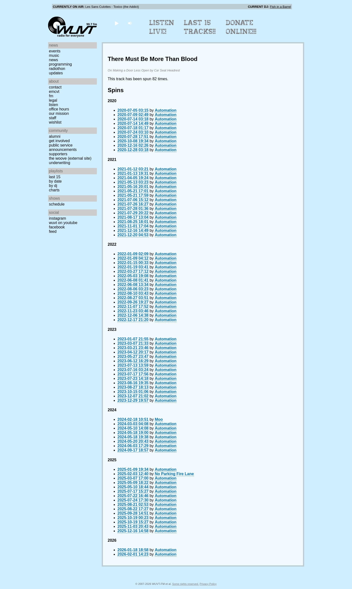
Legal (53, 100)
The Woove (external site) (70, 158)
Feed (53, 231)
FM (51, 96)
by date (55, 181)
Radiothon (57, 69)
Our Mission (59, 113)
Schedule (57, 204)
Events (54, 51)
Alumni (54, 136)
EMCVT (54, 91)
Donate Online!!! (241, 27)
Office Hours (59, 109)
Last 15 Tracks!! (200, 27)
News (53, 60)
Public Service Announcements (63, 147)
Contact (55, 87)
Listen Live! (161, 27)
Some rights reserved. (185, 583)
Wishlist (55, 122)
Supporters (58, 154)
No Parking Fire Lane (174, 474)
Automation (166, 110)
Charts (54, 190)
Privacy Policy (208, 583)
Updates (56, 73)
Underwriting (59, 163)
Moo (159, 419)
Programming (60, 64)
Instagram (57, 218)
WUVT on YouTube (63, 223)
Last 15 (54, 177)
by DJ (53, 186)
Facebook (57, 227)
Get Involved (59, 141)
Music (54, 55)
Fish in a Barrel (280, 7)
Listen (53, 105)
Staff (52, 118)
